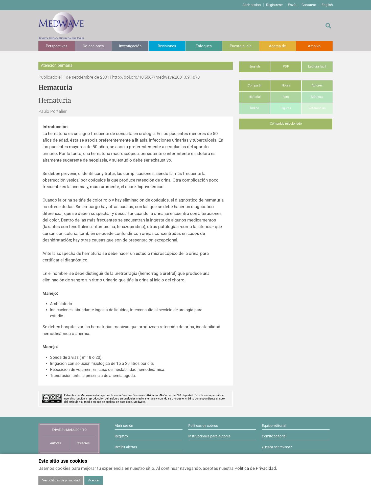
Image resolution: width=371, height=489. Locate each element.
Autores (317, 85)
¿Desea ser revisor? (277, 447)
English (327, 5)
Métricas (317, 97)
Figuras (286, 108)
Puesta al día (240, 46)
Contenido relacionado (286, 123)
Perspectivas (56, 46)
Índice (254, 108)
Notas (286, 85)
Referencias (317, 108)
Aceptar (93, 480)
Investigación (130, 46)
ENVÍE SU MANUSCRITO (69, 430)
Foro (286, 97)
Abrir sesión (251, 5)
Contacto (309, 5)
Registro (121, 436)
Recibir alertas (126, 447)
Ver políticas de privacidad (61, 480)
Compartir (255, 85)
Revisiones (167, 46)
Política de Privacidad (255, 468)
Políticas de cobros (203, 426)
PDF (286, 66)
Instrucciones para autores (209, 436)
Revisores (83, 443)
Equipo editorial (274, 426)
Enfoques (204, 46)
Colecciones (93, 46)
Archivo (314, 46)
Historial (255, 97)
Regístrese (274, 5)
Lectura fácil (317, 66)
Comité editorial (274, 436)
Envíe (292, 5)
